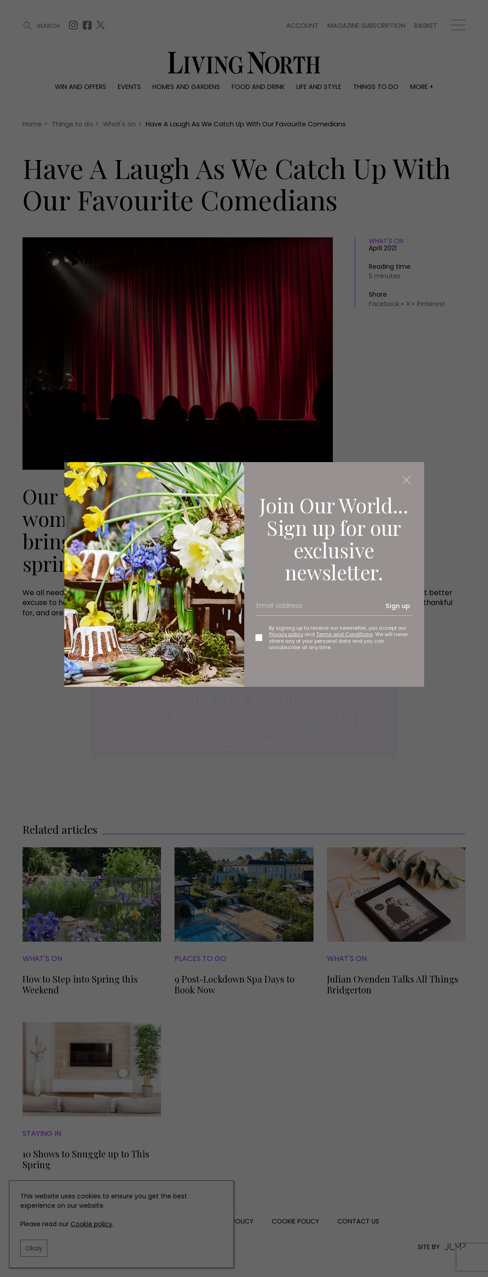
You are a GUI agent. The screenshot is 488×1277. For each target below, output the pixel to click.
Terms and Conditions (344, 634)
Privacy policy (286, 634)
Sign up (397, 605)
